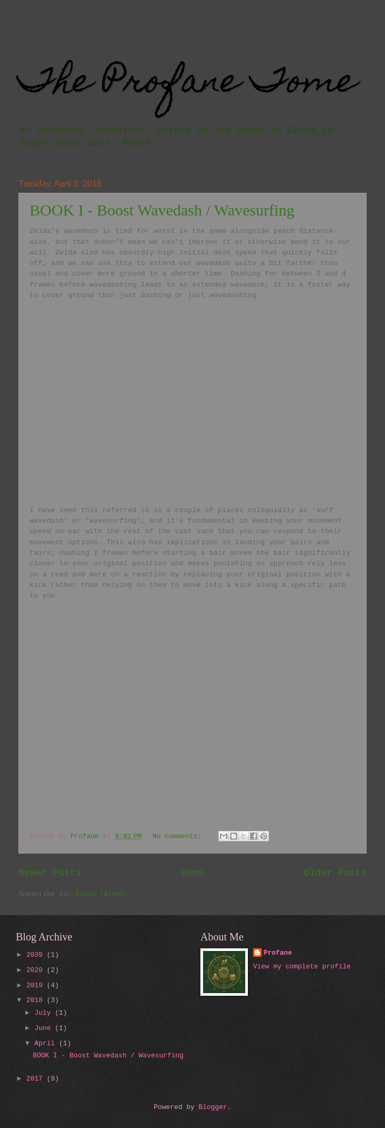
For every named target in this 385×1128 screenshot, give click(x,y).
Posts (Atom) (99, 894)
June (44, 1028)
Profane (278, 953)
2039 (36, 955)
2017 (36, 1079)
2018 (36, 1000)
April (46, 1043)
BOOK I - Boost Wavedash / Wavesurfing (162, 210)
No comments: (178, 836)
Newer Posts (49, 873)
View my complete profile (302, 966)
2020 (36, 970)
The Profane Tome (187, 84)
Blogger (213, 1107)
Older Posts (335, 873)
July (44, 1013)
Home (192, 873)
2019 (36, 985)
